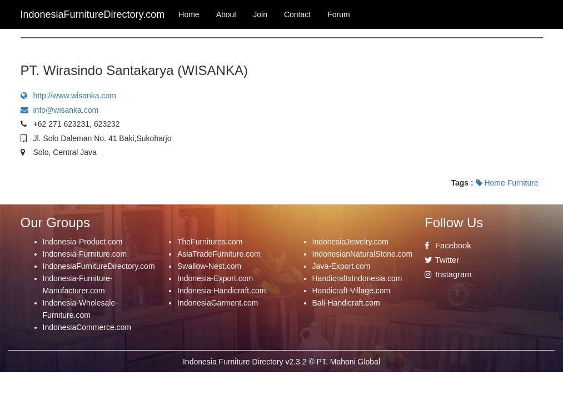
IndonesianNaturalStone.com (362, 253)
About (226, 14)
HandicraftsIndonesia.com (357, 278)
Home (188, 14)
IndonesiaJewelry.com (350, 241)
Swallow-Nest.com (209, 266)
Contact (297, 14)
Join (260, 14)
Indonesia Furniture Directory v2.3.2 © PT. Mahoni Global (281, 361)
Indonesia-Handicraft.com (221, 290)
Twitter (442, 260)
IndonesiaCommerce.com (87, 327)
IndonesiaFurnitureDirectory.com (99, 266)
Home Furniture (507, 182)
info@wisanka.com (60, 110)
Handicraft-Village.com (351, 290)
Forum (338, 14)
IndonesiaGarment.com (217, 302)
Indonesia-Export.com (215, 278)
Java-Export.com (341, 266)
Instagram (448, 274)
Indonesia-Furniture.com (85, 253)
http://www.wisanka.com (68, 95)
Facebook (448, 245)
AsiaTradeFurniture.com (219, 253)
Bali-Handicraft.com (346, 302)
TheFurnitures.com (209, 241)
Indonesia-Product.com (83, 241)
